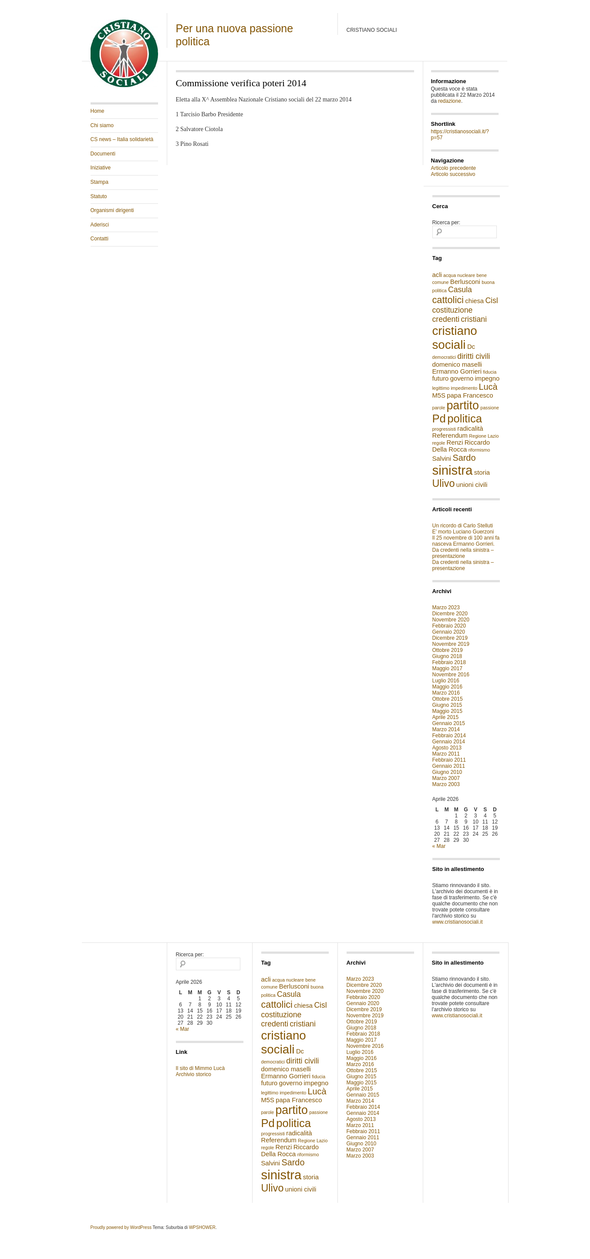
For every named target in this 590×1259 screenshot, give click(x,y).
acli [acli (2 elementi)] (437, 274)
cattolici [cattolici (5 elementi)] (448, 299)
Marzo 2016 (446, 693)
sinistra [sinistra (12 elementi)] (452, 470)
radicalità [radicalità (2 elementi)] (470, 428)
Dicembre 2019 (450, 638)
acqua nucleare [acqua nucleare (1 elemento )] (459, 275)
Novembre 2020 (450, 620)
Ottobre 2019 (447, 650)
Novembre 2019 (450, 644)
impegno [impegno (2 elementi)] (487, 378)
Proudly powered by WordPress (121, 1227)
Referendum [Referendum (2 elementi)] (450, 435)
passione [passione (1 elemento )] (489, 407)
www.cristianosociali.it (457, 922)
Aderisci (100, 225)
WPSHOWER (202, 1227)
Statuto (99, 196)
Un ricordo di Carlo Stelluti (462, 526)
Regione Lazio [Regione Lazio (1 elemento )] (484, 436)
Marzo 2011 (446, 754)
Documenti (103, 154)
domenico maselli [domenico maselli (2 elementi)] (457, 364)
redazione (449, 101)
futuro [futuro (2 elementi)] (440, 378)
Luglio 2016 (445, 681)
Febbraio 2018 (449, 662)
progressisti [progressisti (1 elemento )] (444, 429)
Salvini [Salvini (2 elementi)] (442, 458)
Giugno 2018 (447, 656)
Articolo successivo (453, 174)
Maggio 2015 (447, 711)
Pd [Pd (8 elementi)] (439, 418)
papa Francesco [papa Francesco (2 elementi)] (470, 395)
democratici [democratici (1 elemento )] (444, 357)
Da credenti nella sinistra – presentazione (463, 553)
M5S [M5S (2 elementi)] (438, 395)
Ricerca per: (446, 222)
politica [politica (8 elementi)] (464, 418)
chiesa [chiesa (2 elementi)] (474, 300)
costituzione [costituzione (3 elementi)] (452, 310)
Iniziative (101, 168)
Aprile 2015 (445, 717)
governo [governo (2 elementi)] (461, 378)
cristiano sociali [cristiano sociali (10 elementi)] (454, 337)
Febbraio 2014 (449, 735)
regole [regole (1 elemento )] (438, 443)
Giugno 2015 (447, 705)
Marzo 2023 (446, 607)
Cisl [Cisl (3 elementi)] (491, 300)
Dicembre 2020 (450, 614)
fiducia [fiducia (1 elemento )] (489, 372)
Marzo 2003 (446, 784)
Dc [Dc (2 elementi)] (471, 346)
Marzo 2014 (446, 729)
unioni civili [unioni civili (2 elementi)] (472, 484)
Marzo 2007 (446, 778)
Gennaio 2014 (448, 742)
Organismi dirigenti (112, 210)
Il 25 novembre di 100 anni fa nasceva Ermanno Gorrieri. (466, 541)
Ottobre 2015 (447, 699)
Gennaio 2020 (448, 632)
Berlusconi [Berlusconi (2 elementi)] (465, 281)
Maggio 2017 (447, 668)
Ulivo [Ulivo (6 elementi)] (443, 483)
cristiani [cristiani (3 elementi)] (474, 319)
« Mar (439, 846)
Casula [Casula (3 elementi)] (460, 289)
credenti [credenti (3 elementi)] (446, 319)
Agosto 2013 (447, 748)
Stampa (99, 182)
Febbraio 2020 (449, 626)
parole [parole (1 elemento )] (438, 407)
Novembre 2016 (450, 675)
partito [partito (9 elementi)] (462, 405)
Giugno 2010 (447, 772)
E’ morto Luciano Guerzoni (463, 532)
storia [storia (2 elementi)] (482, 472)
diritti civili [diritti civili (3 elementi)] (473, 356)
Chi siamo (102, 125)
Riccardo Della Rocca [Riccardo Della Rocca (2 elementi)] (461, 446)
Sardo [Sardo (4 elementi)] (463, 457)
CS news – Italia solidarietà (122, 139)
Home (98, 111)
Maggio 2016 (447, 687)
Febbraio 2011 (449, 760)
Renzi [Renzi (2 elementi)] (454, 442)
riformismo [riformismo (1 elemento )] (479, 449)
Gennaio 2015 (448, 723)
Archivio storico (193, 1074)
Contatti (99, 239)
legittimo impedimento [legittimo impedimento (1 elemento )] (455, 388)
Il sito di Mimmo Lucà (200, 1068)
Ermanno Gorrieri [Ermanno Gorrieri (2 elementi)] (457, 371)
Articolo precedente (453, 168)
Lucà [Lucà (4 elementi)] (488, 387)
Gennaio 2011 (448, 766)
